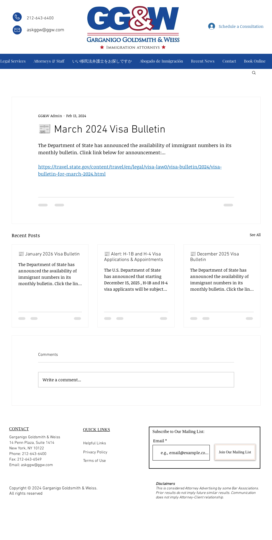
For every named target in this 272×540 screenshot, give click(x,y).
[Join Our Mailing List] (235, 452)
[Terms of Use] (110, 461)
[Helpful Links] (103, 443)
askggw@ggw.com (45, 30)
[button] (253, 72)
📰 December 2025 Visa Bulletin (214, 257)
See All (255, 234)
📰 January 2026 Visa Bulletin (49, 254)
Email (158, 441)
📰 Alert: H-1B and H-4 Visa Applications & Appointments (133, 257)
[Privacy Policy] (115, 452)
